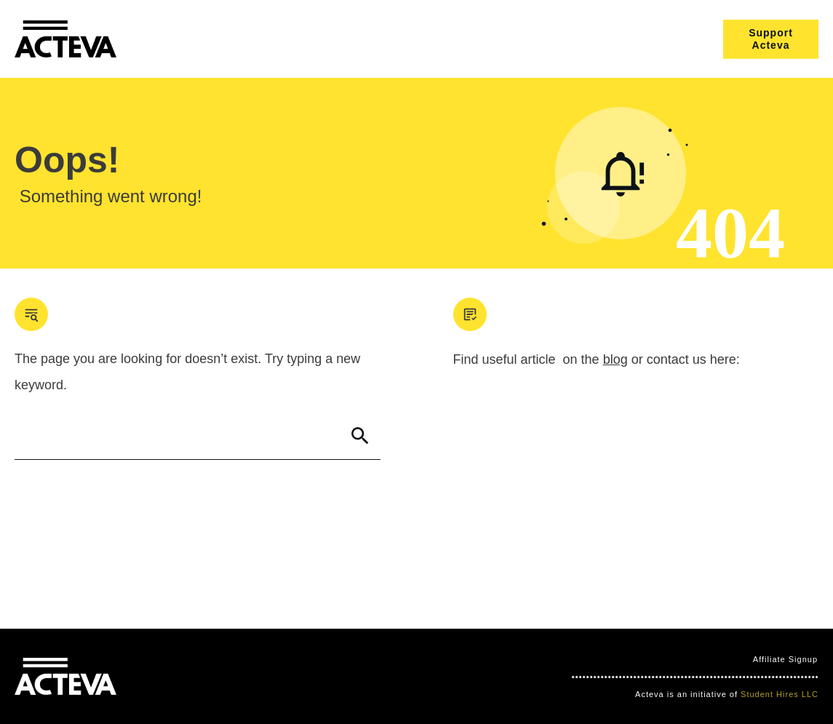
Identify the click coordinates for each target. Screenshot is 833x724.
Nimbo (284, 676)
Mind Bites (170, 676)
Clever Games (232, 676)
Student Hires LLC (779, 694)
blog (615, 359)
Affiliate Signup (785, 659)
